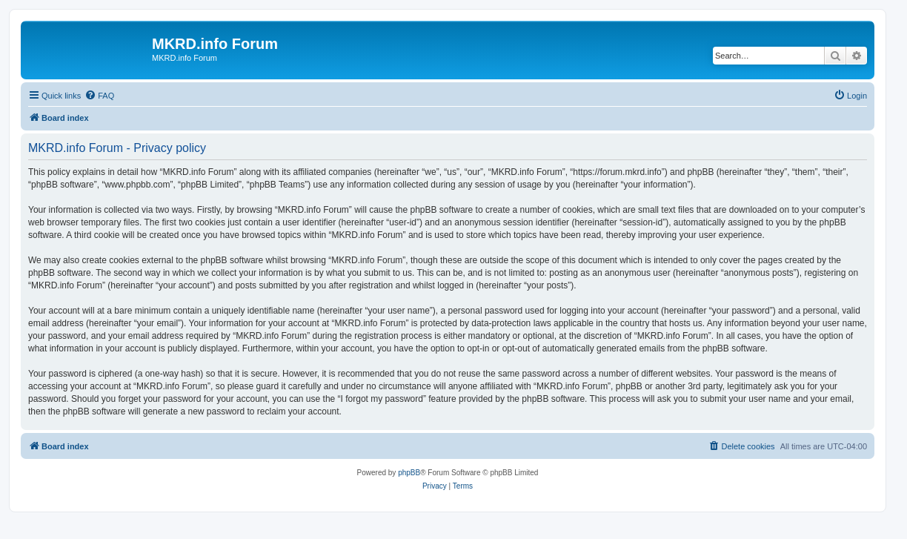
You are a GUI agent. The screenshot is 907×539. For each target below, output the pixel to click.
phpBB (409, 473)
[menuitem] (99, 96)
